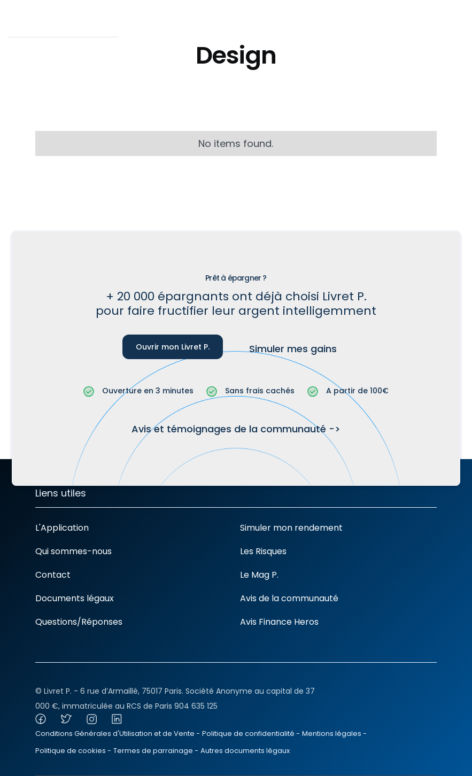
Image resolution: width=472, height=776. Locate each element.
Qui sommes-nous (73, 551)
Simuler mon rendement (291, 528)
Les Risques (263, 551)
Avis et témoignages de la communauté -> (236, 429)
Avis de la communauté (289, 598)
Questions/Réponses (78, 622)
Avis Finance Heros (279, 622)
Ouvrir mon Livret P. (173, 347)
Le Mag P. (259, 575)
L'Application (62, 528)
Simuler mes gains (293, 348)
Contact (53, 575)
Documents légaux (74, 598)
